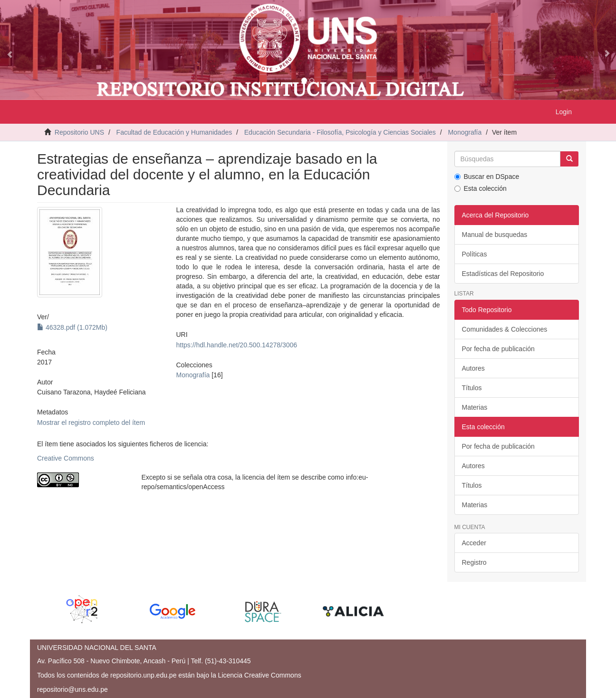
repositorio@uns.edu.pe (72, 689)
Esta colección (480, 188)
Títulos (472, 388)
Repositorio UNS (79, 132)
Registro (474, 562)
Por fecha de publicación (498, 349)
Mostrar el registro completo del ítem (91, 422)
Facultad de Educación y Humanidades (174, 132)
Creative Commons (65, 458)
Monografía (464, 132)
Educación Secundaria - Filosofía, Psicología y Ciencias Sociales (340, 132)
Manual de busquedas (495, 234)
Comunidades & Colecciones (505, 329)
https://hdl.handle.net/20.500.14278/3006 (236, 345)
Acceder (474, 543)
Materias (475, 407)
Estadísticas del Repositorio (503, 273)
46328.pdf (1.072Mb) (72, 327)
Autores (473, 368)
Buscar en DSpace (487, 176)
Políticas (474, 254)
